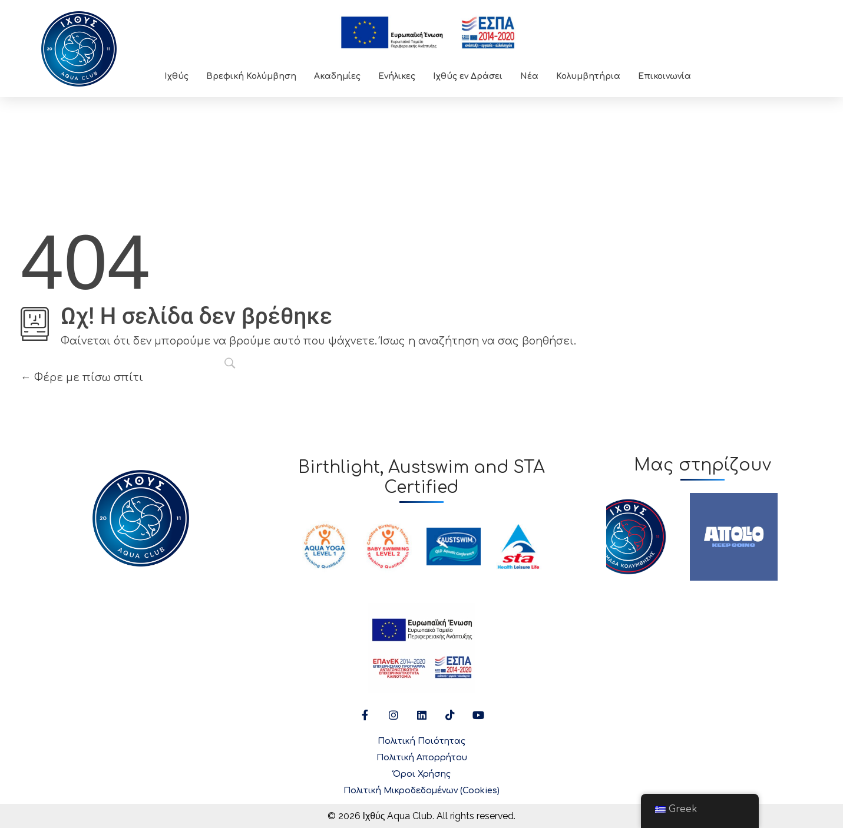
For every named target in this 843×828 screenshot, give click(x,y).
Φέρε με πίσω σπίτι (82, 377)
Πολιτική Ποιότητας (421, 741)
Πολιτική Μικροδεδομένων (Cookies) (421, 790)
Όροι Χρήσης (422, 774)
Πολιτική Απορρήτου (421, 757)
